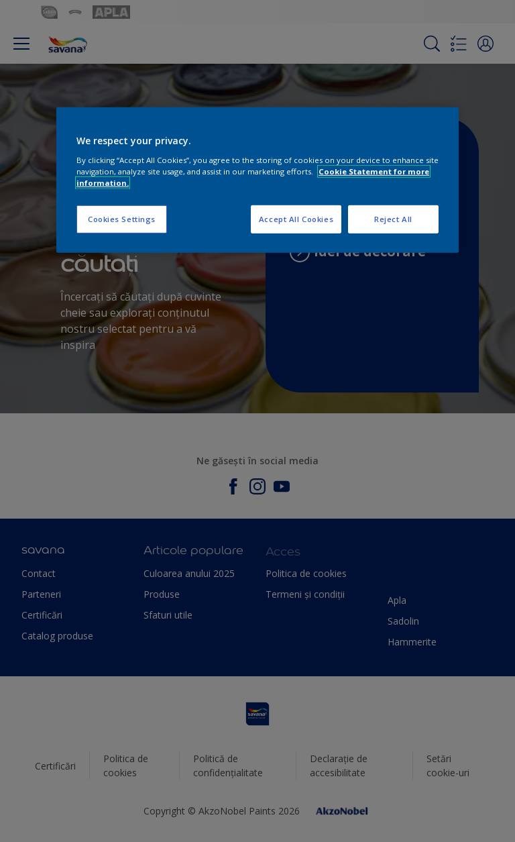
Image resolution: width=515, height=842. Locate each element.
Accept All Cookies (296, 219)
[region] (257, 180)
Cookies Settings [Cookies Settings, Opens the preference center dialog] (122, 219)
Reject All (393, 219)
